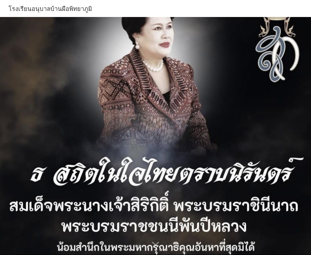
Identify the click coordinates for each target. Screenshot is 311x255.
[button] (155, 244)
